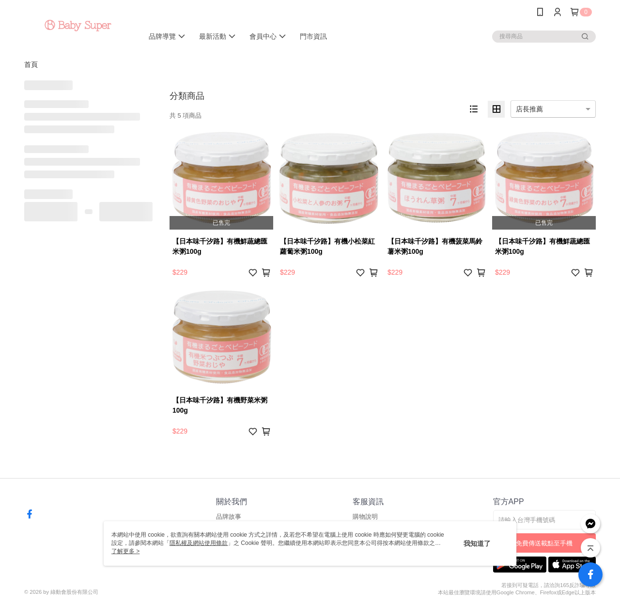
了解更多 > (125, 551)
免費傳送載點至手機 (544, 543)
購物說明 (365, 516)
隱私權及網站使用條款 (199, 543)
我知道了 (477, 543)
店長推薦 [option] (529, 109)
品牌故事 (228, 516)
